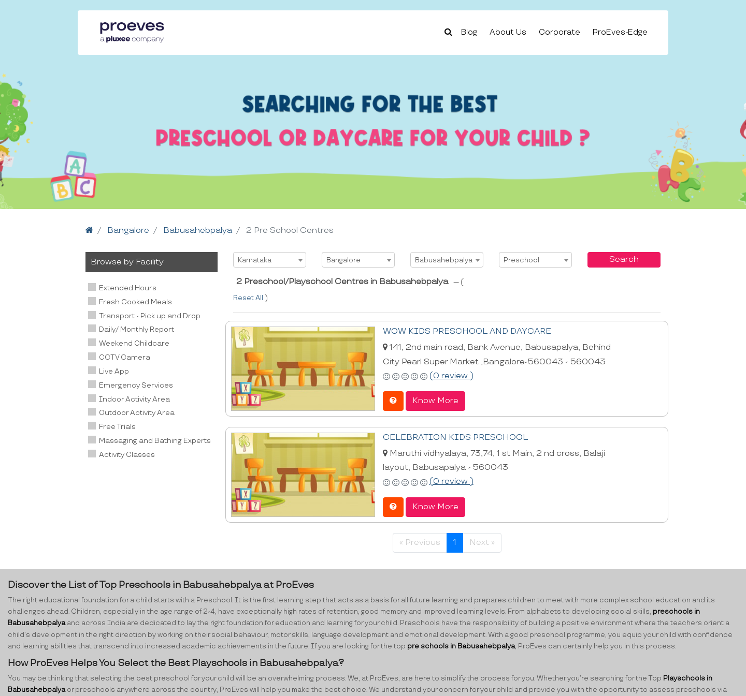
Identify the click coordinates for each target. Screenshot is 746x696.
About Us (508, 32)
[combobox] (269, 260)
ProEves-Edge (620, 32)
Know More (435, 401)
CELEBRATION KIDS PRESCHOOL (455, 437)
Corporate (559, 32)
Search (624, 259)
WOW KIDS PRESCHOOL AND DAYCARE (467, 331)
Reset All (249, 298)
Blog (469, 32)
